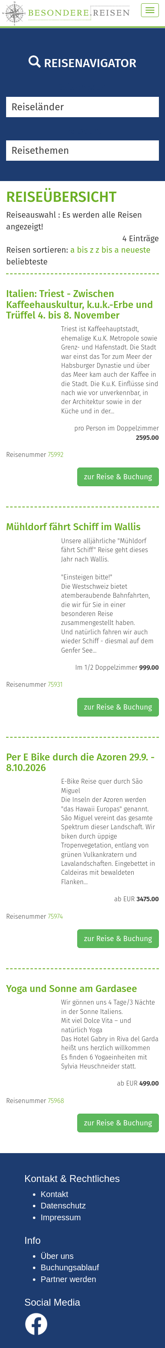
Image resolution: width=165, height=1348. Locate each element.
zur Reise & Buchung (118, 476)
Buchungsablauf (70, 1267)
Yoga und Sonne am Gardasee (71, 988)
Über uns (57, 1256)
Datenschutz (63, 1205)
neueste (135, 250)
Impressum (61, 1217)
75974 (55, 916)
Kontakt (54, 1194)
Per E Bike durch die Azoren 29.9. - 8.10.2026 (80, 762)
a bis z (81, 250)
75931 (55, 684)
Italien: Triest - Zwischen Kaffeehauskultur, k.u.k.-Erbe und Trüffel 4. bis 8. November (79, 304)
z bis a (107, 250)
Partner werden (68, 1279)
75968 (56, 1101)
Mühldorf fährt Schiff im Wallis (73, 527)
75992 (55, 455)
